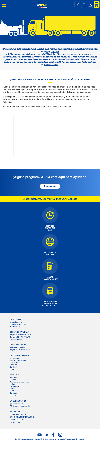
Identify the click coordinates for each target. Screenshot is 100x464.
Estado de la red (16, 326)
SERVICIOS (14, 375)
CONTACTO (15, 422)
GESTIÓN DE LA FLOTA (19, 355)
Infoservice (14, 363)
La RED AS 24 (15, 319)
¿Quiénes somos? (16, 404)
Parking (13, 395)
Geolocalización (16, 386)
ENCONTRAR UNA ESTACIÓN (22, 417)
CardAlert (13, 365)
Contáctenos (50, 186)
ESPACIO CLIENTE (17, 420)
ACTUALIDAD (15, 411)
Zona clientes (15, 358)
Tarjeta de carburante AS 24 (20, 335)
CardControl (14, 367)
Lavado (12, 389)
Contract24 (14, 393)
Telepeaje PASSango (17, 347)
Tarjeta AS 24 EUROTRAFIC (20, 337)
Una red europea (16, 322)
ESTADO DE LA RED (18, 414)
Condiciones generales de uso (24, 439)
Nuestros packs (16, 339)
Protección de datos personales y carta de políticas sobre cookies (56, 439)
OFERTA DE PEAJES (18, 345)
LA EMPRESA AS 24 (18, 401)
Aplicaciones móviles (18, 360)
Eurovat (13, 380)
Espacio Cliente (51, 64)
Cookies (82, 439)
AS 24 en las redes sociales (20, 406)
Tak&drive (13, 377)
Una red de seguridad (18, 324)
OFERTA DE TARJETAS (19, 332)
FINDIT (12, 369)
